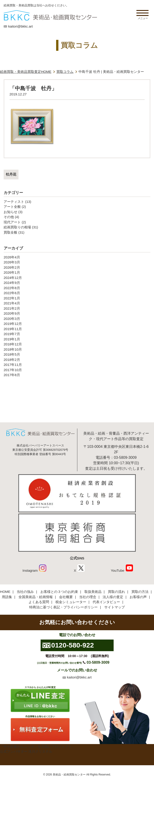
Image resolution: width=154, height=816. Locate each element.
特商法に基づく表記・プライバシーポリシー (63, 607)
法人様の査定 (113, 597)
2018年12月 (13, 344)
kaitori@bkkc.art (20, 26)
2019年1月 (12, 339)
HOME (5, 592)
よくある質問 (39, 602)
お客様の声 (138, 597)
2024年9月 (12, 283)
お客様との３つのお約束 (59, 592)
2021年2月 (12, 308)
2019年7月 (12, 334)
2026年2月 (12, 267)
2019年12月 (13, 324)
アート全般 (12, 207)
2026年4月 (12, 257)
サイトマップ (114, 607)
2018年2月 (12, 360)
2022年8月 (12, 288)
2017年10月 (13, 370)
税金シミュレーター (70, 602)
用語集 (7, 597)
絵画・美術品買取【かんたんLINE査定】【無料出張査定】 (50, 15)
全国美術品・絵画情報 (35, 597)
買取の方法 (140, 592)
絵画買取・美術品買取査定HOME (25, 72)
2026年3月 (12, 262)
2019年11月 (13, 329)
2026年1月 (12, 272)
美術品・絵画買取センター (69, 774)
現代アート (12, 222)
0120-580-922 (72, 645)
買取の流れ (116, 592)
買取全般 (10, 232)
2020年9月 (12, 313)
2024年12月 (13, 278)
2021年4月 (12, 303)
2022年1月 (12, 298)
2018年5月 (12, 354)
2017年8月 (12, 375)
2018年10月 (13, 349)
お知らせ (10, 212)
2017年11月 (13, 365)
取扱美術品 (93, 592)
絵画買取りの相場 (17, 227)
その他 (9, 217)
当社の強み (25, 592)
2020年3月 (12, 319)
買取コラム (64, 72)
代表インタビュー (106, 602)
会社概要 (66, 597)
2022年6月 (12, 293)
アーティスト (14, 202)
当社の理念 (87, 597)
